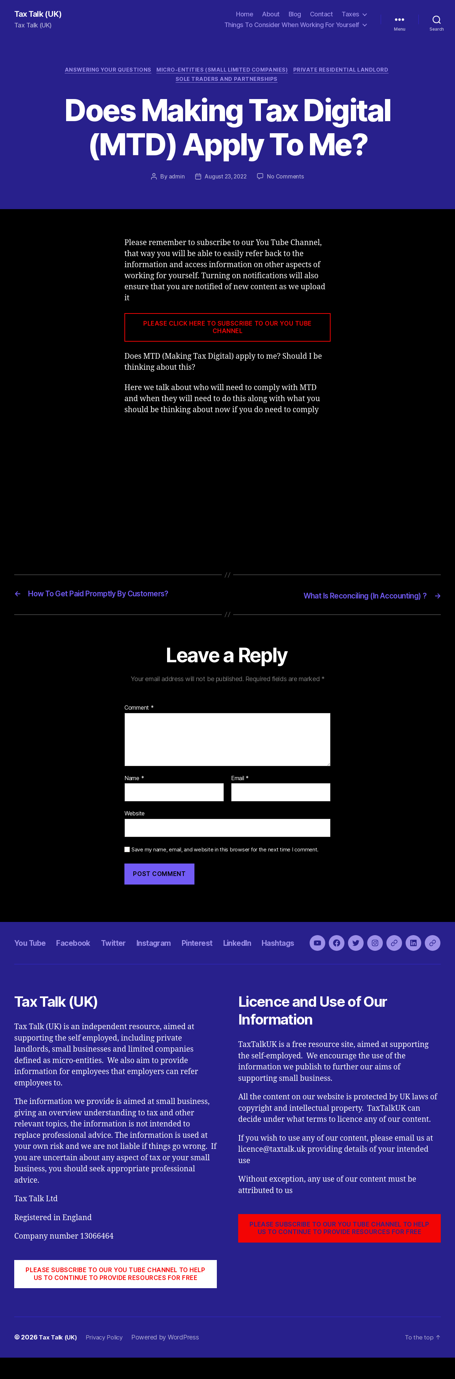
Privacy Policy (109, 1359)
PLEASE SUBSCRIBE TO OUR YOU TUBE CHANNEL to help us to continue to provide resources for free (115, 1295)
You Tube (32, 955)
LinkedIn (266, 955)
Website (134, 815)
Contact (321, 14)
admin (175, 179)
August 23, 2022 (225, 179)
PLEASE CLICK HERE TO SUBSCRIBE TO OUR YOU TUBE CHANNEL (227, 330)
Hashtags (312, 955)
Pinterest (221, 955)
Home (244, 14)
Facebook (82, 955)
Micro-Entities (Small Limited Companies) (223, 71)
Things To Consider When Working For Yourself (291, 25)
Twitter (126, 955)
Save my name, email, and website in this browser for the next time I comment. (225, 852)
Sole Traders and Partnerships (227, 82)
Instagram (172, 955)
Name (134, 780)
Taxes (350, 14)
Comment (139, 710)
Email (240, 780)
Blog (295, 14)
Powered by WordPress (171, 1359)
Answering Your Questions (105, 71)
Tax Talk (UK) (39, 14)
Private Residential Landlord (346, 71)
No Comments (286, 179)
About (271, 14)
